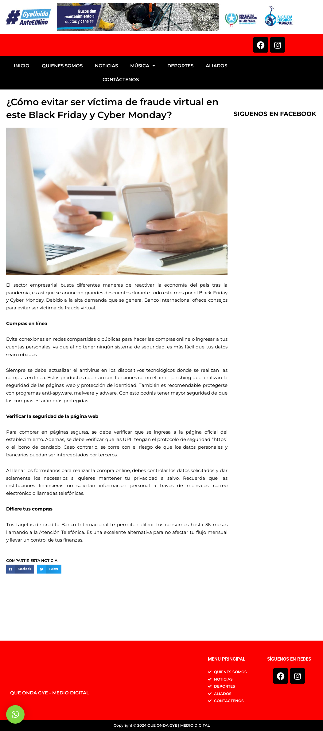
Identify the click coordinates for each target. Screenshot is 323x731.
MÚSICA (142, 101)
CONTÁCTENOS (121, 115)
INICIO (21, 101)
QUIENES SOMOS (62, 101)
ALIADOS (216, 101)
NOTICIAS (106, 101)
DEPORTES (180, 101)
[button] (20, 604)
